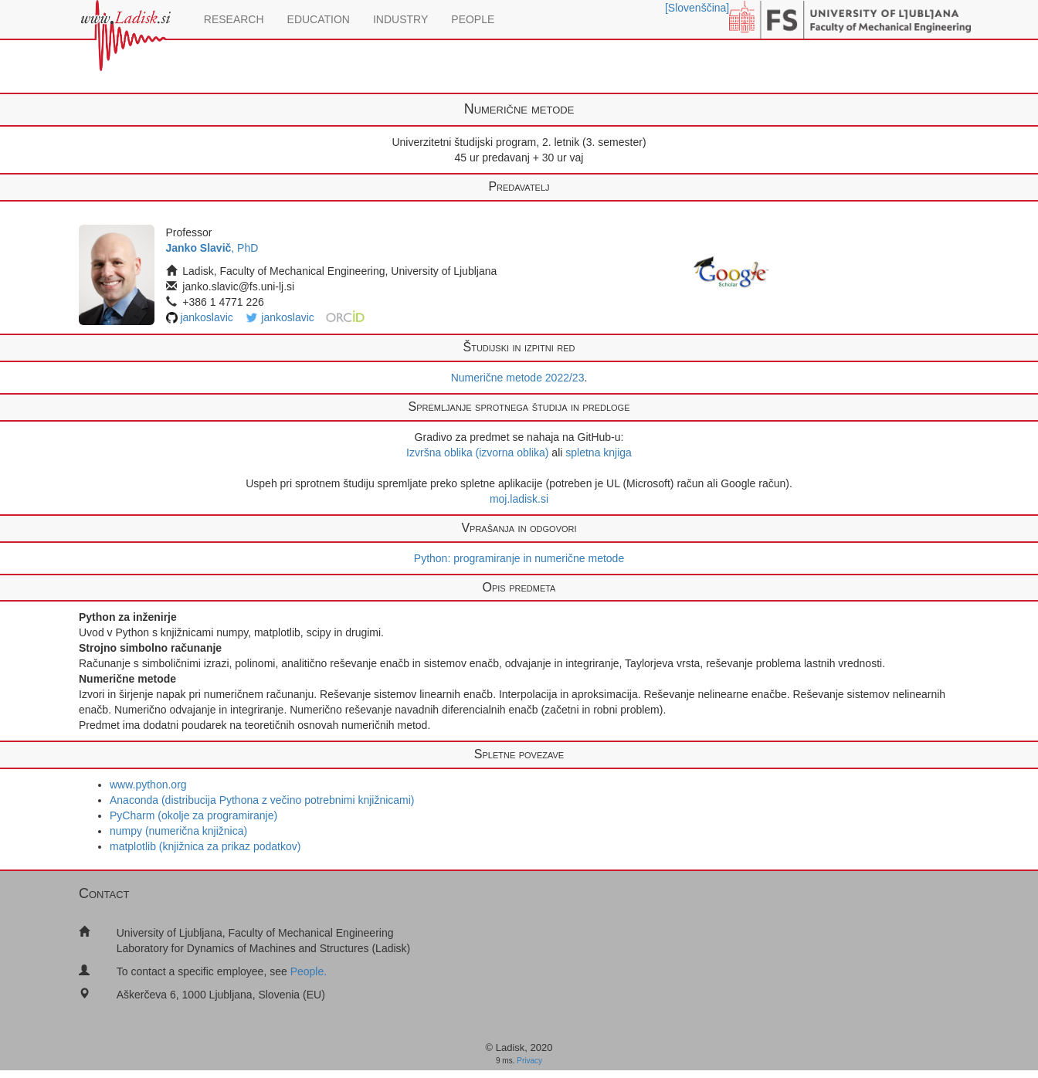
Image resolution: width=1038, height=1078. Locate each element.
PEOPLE (472, 19)
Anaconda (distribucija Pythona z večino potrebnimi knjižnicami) (262, 800)
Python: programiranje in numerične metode (519, 558)
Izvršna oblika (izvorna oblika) (477, 452)
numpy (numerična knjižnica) (178, 831)
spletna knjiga (598, 452)
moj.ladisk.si (519, 499)
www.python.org (148, 784)
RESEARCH (234, 19)
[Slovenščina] (697, 8)
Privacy (529, 1060)
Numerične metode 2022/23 (518, 377)
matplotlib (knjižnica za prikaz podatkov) (205, 846)
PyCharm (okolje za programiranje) (193, 815)
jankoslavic (206, 317)
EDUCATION (318, 19)
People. (308, 971)
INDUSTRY (400, 19)
